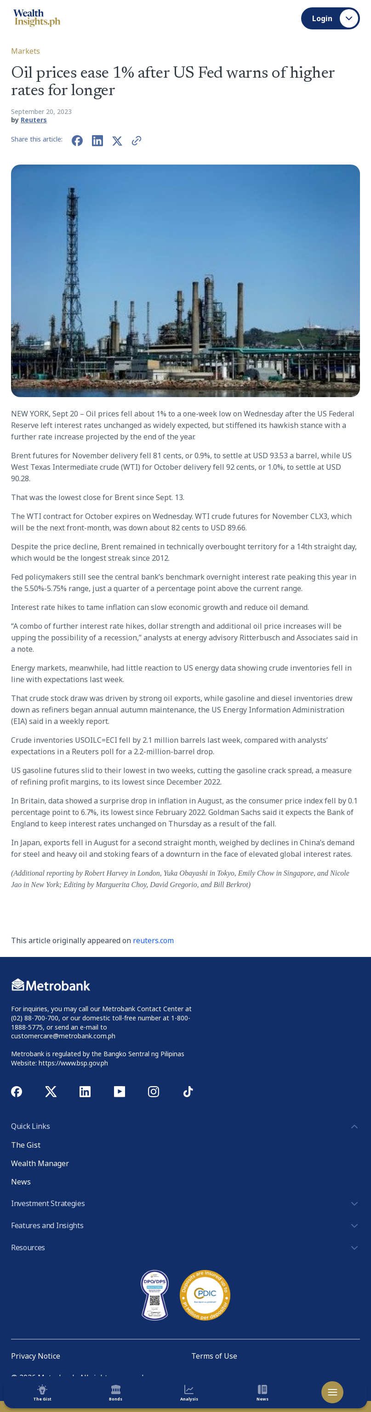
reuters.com (153, 940)
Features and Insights (185, 1225)
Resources (185, 1247)
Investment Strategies (185, 1203)
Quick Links (185, 1126)
